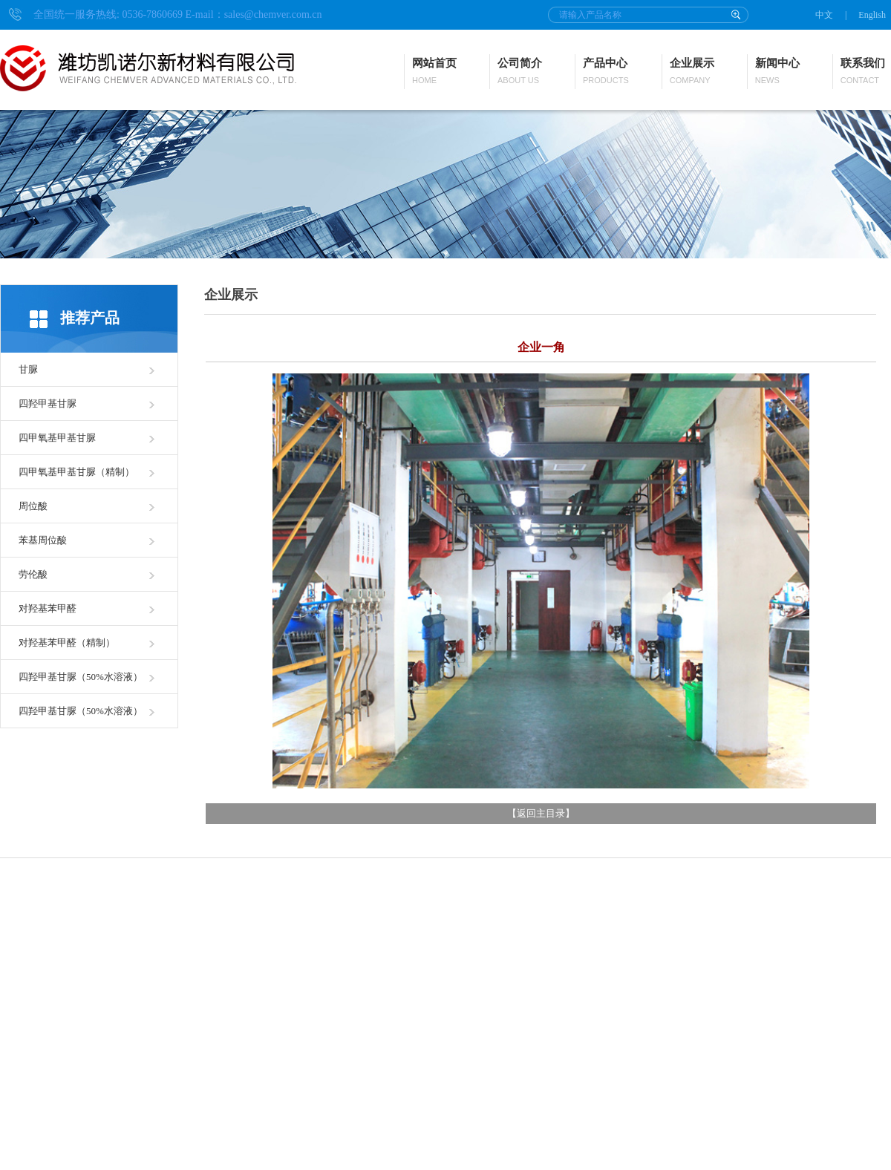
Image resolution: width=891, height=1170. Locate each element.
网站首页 (434, 72)
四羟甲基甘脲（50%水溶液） (81, 676)
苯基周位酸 (43, 540)
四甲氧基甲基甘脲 (57, 437)
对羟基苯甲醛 (47, 608)
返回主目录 (541, 813)
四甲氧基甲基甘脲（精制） (76, 471)
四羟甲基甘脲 (47, 403)
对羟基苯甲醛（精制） (67, 642)
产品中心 (606, 72)
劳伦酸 (33, 574)
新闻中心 (777, 72)
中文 (824, 15)
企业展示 (692, 72)
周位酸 (33, 506)
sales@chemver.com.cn (273, 14)
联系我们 (863, 72)
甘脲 (28, 369)
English (872, 15)
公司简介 (519, 72)
